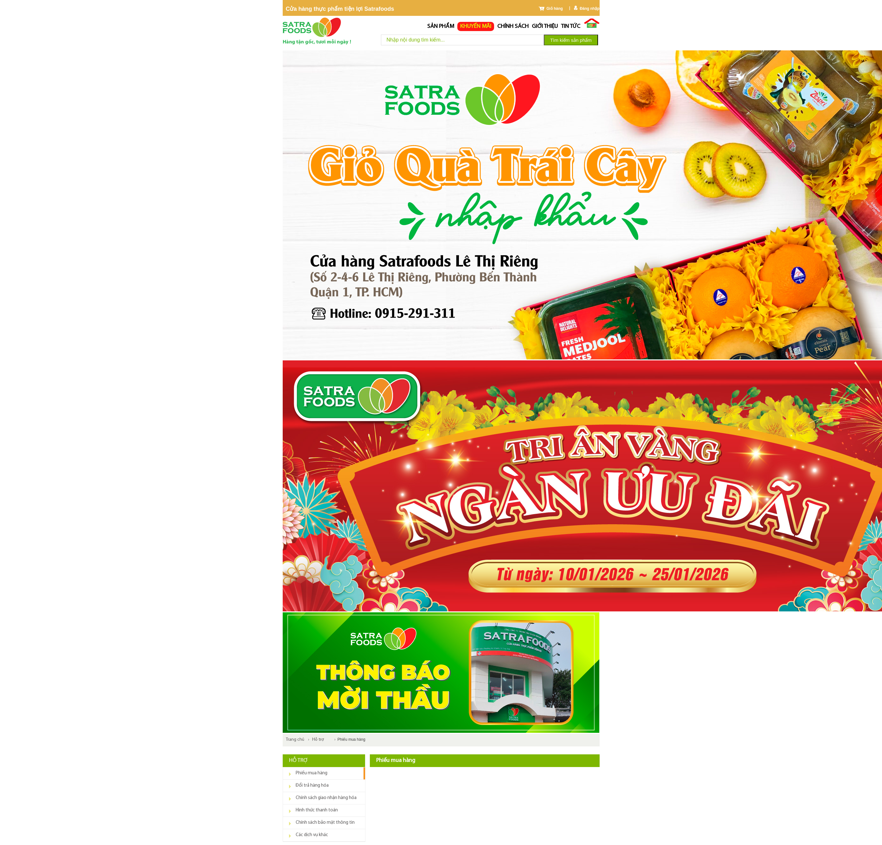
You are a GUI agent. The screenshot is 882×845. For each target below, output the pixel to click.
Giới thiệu (545, 26)
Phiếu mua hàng (311, 773)
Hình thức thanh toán (317, 810)
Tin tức (570, 26)
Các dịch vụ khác (312, 835)
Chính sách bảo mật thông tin (325, 822)
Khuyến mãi (476, 26)
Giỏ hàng (554, 8)
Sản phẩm (440, 26)
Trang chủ (295, 739)
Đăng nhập (589, 8)
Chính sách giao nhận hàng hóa (326, 798)
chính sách (513, 26)
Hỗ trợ (318, 739)
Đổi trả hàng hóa (312, 785)
